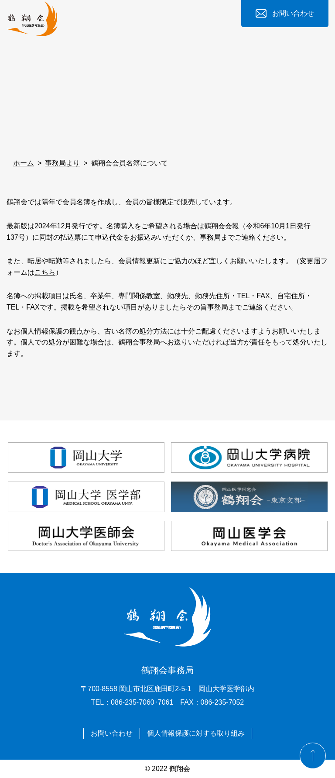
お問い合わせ (293, 13)
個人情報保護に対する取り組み (196, 733)
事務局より (62, 163)
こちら (44, 272)
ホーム (23, 163)
